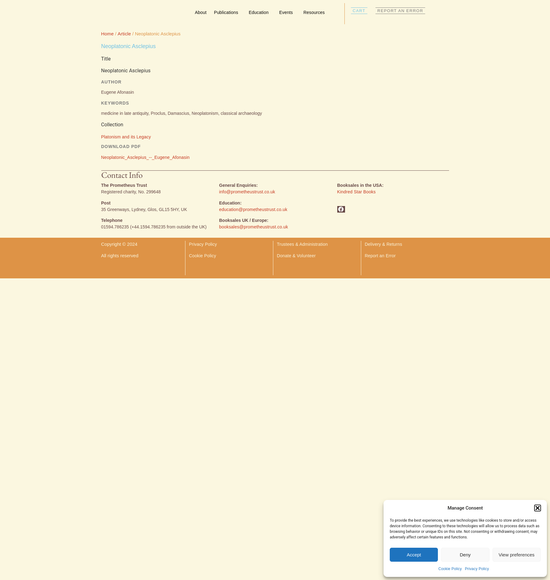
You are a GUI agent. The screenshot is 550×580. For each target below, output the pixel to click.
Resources (315, 12)
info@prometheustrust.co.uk (247, 191)
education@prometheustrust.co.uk (253, 209)
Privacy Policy (477, 569)
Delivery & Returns (384, 244)
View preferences (517, 554)
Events (287, 12)
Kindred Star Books (356, 191)
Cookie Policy (450, 569)
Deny (465, 554)
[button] (537, 508)
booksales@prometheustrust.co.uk (253, 226)
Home (107, 33)
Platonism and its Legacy (126, 136)
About (201, 12)
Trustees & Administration (302, 244)
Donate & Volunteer (296, 255)
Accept (414, 554)
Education (260, 12)
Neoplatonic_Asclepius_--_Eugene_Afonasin (145, 157)
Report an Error (380, 255)
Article (124, 33)
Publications (227, 12)
